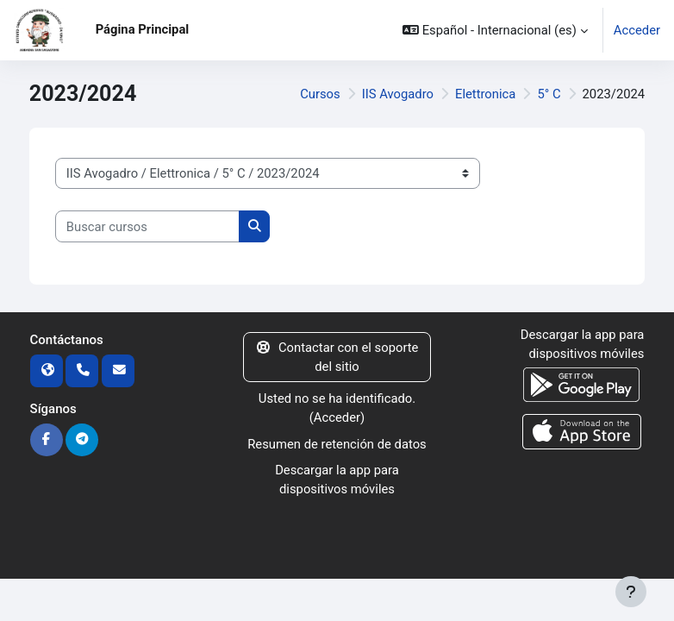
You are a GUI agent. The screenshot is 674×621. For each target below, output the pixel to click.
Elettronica (485, 94)
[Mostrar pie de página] (630, 591)
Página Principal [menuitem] (143, 29)
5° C (548, 94)
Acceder (637, 30)
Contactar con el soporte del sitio (336, 357)
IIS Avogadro (398, 94)
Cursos (320, 94)
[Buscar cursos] (147, 226)
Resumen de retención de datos (337, 444)
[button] (495, 30)
